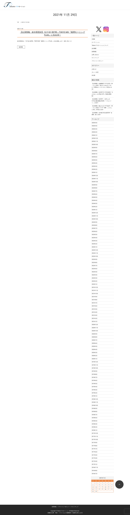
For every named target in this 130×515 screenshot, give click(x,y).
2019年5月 (94, 383)
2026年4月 (94, 125)
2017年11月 (95, 436)
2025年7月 (94, 153)
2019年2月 (94, 393)
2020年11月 (95, 327)
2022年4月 (94, 275)
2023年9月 (94, 222)
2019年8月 (94, 374)
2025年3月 (94, 166)
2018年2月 (94, 427)
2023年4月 (94, 237)
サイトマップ (95, 57)
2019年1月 (94, 396)
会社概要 (94, 48)
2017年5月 (94, 455)
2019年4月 (94, 386)
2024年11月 (95, 178)
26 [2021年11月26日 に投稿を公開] (105, 489)
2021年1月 (94, 321)
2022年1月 (94, 284)
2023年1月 (94, 247)
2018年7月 (94, 414)
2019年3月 (94, 390)
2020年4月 (94, 349)
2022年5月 (94, 271)
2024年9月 (94, 185)
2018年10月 (95, 405)
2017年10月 (95, 439)
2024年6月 (94, 194)
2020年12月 (95, 324)
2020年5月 (94, 346)
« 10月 (93, 478)
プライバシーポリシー (97, 61)
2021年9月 (94, 296)
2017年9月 (94, 442)
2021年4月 (94, 312)
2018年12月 (95, 399)
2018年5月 (94, 421)
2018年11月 (95, 402)
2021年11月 (95, 290)
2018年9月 (94, 408)
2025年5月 (94, 160)
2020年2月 (94, 355)
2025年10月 (95, 144)
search (123, 7)
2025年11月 (95, 141)
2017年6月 (94, 452)
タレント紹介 (95, 72)
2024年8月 (94, 188)
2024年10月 (95, 181)
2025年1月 (94, 172)
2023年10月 (95, 219)
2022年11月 (95, 253)
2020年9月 (94, 334)
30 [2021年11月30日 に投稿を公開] (96, 491)
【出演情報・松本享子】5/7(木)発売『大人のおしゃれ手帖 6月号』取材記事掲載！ (102, 94)
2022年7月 (94, 265)
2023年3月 (94, 240)
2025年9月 (94, 147)
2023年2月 (94, 244)
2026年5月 (94, 122)
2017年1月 (94, 464)
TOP (18, 22)
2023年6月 (94, 231)
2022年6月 (94, 268)
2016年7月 (94, 473)
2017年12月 (95, 433)
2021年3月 (94, 315)
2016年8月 (94, 470)
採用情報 (94, 51)
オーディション (96, 42)
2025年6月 (94, 157)
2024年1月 (94, 209)
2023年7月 (94, 228)
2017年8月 (94, 445)
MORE (21, 47)
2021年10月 (95, 293)
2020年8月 (94, 337)
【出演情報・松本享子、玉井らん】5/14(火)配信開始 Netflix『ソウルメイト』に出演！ (101, 100)
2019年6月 (94, 380)
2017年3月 (94, 461)
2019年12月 (95, 362)
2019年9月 (94, 371)
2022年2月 (94, 281)
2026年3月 (94, 129)
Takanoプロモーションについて (100, 45)
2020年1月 (94, 358)
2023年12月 (95, 212)
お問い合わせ (95, 54)
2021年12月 (95, 287)
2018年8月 (94, 411)
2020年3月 (94, 352)
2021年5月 (94, 309)
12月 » (111, 478)
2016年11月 (95, 467)
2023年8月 (94, 225)
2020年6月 (94, 343)
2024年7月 (94, 191)
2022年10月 (95, 256)
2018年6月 (94, 417)
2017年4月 (94, 458)
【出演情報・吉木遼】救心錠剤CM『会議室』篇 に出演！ (102, 113)
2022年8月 (94, 262)
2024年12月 (95, 175)
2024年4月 (94, 200)
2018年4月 (94, 424)
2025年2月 (94, 169)
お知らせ (94, 69)
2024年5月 (94, 197)
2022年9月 (94, 259)
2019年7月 (94, 377)
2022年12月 (95, 250)
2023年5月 (94, 234)
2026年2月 (94, 132)
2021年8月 (94, 299)
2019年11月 (95, 365)
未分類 (93, 75)
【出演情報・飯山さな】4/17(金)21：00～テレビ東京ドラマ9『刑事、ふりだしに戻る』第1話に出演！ (102, 107)
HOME (93, 39)
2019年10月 (95, 368)
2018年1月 (94, 430)
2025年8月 (94, 150)
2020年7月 (94, 340)
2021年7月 (94, 303)
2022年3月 (94, 278)
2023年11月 (95, 216)
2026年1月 (94, 135)
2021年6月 (94, 306)
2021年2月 (94, 318)
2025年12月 (95, 138)
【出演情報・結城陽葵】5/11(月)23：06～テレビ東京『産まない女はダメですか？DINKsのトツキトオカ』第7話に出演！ (102, 86)
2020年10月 (95, 330)
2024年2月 (94, 206)
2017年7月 (94, 448)
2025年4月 (94, 163)
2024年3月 (94, 203)
